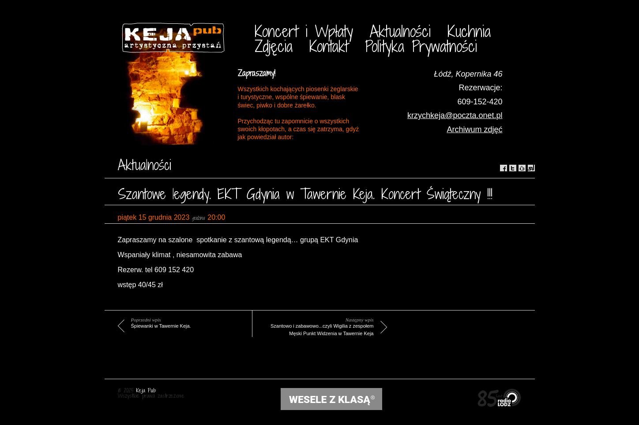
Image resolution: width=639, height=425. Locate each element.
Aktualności (400, 31)
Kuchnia (469, 31)
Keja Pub (146, 390)
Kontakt (328, 46)
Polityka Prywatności (421, 46)
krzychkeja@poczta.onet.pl (454, 115)
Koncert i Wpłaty (304, 31)
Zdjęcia (274, 46)
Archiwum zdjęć (474, 129)
